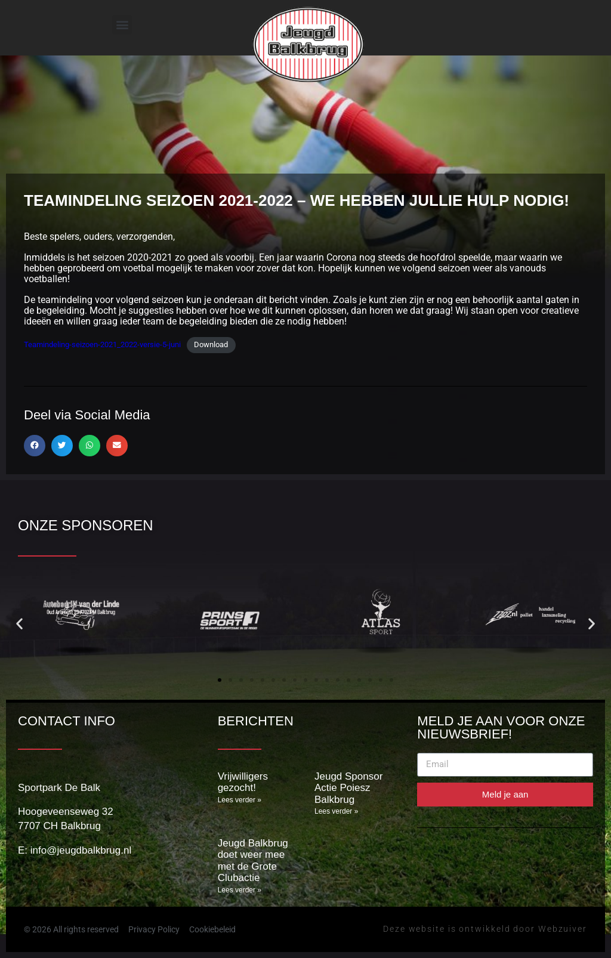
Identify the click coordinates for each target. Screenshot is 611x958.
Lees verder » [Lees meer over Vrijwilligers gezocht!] (239, 800)
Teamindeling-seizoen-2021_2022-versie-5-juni (102, 344)
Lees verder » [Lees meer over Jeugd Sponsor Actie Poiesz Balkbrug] (336, 811)
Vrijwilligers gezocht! (243, 782)
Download (211, 344)
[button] (122, 25)
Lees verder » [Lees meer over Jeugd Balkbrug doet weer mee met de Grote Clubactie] (239, 890)
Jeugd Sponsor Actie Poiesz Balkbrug (348, 788)
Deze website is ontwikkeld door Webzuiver (485, 929)
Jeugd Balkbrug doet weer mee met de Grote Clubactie (253, 861)
